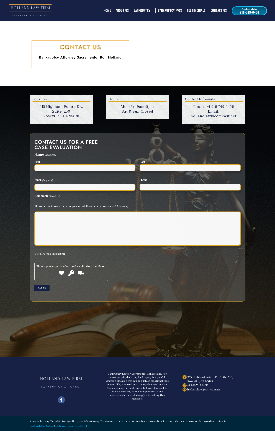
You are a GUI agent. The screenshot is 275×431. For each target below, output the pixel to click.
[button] (249, 10)
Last (142, 162)
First (37, 162)
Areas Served (81, 426)
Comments (47, 196)
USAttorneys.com (65, 426)
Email (43, 180)
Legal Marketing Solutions (42, 426)
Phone (143, 180)
